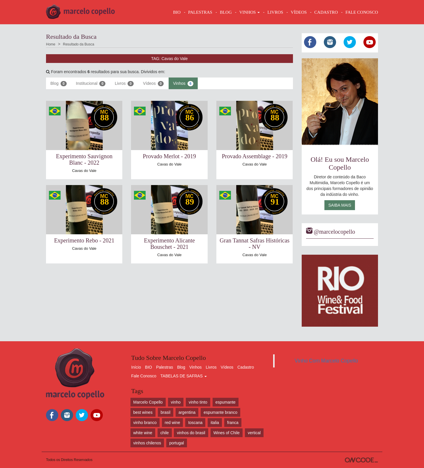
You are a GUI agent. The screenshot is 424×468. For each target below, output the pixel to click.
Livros (124, 83)
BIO (177, 12)
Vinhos (183, 83)
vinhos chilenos (147, 443)
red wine (172, 422)
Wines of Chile (226, 432)
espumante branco (220, 412)
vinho (176, 402)
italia (215, 422)
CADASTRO (326, 12)
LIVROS (275, 12)
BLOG (226, 12)
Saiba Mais (339, 205)
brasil (165, 412)
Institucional (91, 83)
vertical (254, 432)
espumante (225, 402)
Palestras (200, 12)
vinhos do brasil (191, 432)
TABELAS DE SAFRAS (183, 376)
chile (164, 432)
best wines (143, 412)
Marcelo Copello (148, 402)
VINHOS (249, 12)
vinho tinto (198, 402)
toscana (195, 422)
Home (50, 44)
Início (136, 367)
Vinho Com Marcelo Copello (326, 361)
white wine (142, 432)
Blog (58, 83)
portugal (176, 443)
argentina (187, 412)
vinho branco (145, 422)
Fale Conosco (143, 376)
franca (233, 422)
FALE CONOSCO (361, 12)
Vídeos (153, 83)
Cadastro (245, 367)
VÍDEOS (299, 12)
